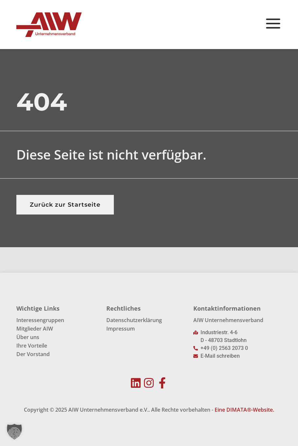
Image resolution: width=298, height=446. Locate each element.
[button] (14, 431)
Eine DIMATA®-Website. (244, 409)
